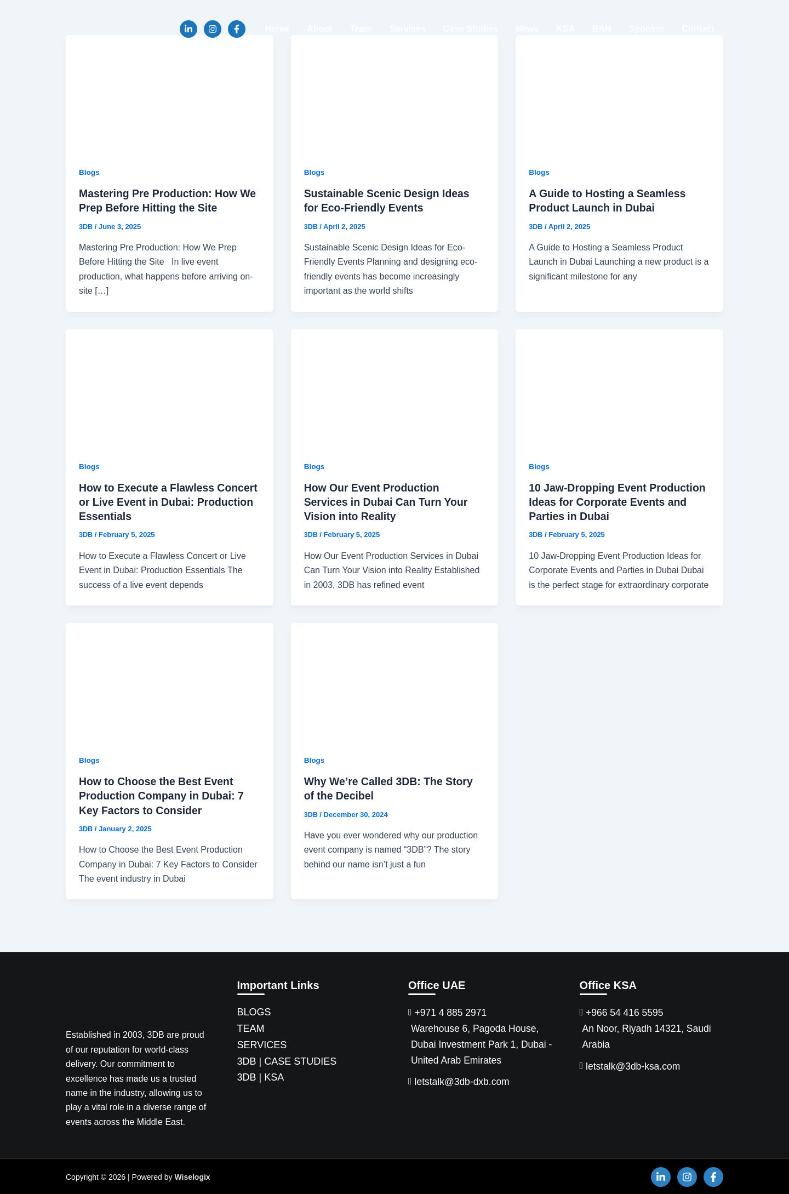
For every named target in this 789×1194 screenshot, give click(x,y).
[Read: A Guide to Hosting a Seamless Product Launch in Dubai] (619, 93)
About (319, 28)
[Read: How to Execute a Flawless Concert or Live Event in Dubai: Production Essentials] (169, 386)
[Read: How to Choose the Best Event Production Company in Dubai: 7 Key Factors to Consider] (169, 680)
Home (277, 28)
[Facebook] (236, 29)
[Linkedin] (188, 29)
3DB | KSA (260, 1076)
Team (361, 28)
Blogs (89, 172)
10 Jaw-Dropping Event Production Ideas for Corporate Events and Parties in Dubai (610, 501)
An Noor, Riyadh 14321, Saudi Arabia (648, 1036)
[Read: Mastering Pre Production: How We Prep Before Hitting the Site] (169, 93)
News (527, 28)
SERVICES (262, 1043)
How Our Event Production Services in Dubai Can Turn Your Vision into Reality (388, 501)
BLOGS (254, 1011)
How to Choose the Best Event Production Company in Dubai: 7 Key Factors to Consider (164, 795)
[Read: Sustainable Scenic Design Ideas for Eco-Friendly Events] (395, 93)
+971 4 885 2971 (452, 1012)
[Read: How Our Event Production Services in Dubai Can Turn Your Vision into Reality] (395, 386)
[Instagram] (212, 29)
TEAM (251, 1027)
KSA (565, 28)
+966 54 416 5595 (626, 1012)
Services (408, 28)
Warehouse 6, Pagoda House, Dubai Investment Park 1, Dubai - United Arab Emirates (480, 1044)
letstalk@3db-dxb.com (463, 1082)
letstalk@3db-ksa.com (634, 1066)
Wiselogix (192, 1176)
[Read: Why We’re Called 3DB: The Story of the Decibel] (395, 680)
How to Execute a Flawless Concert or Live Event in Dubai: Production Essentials (160, 501)
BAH (601, 28)
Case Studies (470, 28)
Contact (698, 28)
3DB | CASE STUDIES (287, 1060)
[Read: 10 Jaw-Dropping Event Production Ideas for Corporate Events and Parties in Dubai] (619, 386)
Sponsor (647, 28)
